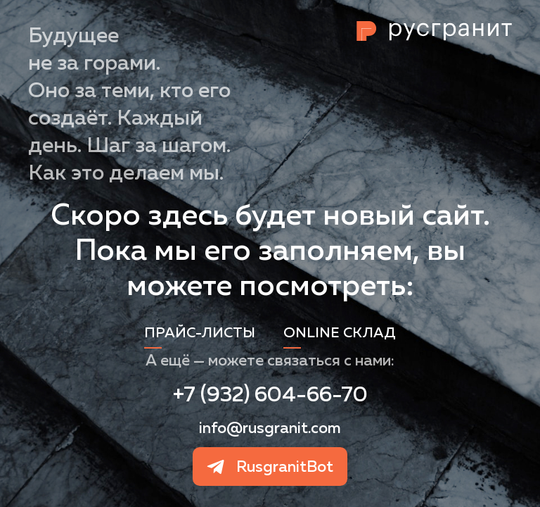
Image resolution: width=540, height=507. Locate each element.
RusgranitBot (284, 466)
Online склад (339, 332)
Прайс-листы (199, 332)
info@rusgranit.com (270, 427)
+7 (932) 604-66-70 (270, 393)
